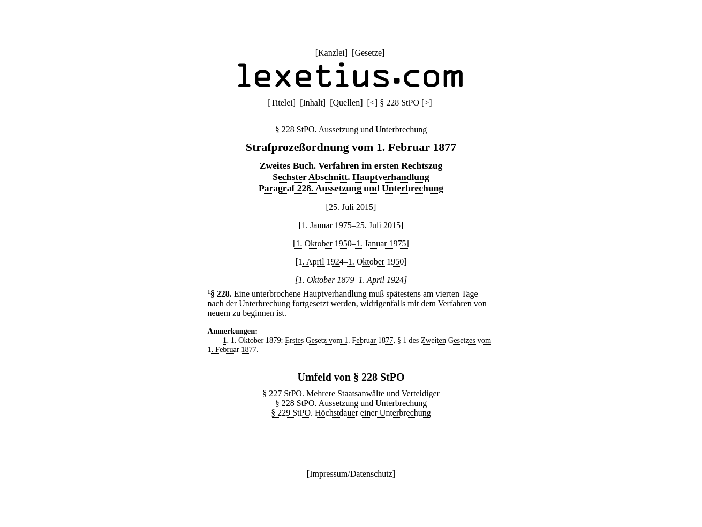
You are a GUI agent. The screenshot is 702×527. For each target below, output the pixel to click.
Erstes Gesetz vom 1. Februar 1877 (339, 340)
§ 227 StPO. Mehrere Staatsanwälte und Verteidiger (351, 393)
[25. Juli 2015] (351, 207)
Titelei (282, 102)
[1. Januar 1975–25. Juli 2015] (351, 225)
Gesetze (368, 52)
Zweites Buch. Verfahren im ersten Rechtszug (351, 165)
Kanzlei (331, 52)
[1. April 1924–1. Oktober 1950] (351, 261)
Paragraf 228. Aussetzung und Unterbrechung (351, 188)
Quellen (346, 102)
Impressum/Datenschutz (351, 473)
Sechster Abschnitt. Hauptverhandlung (351, 176)
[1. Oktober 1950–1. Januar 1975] (351, 243)
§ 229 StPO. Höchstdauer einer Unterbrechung (351, 412)
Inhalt (313, 102)
